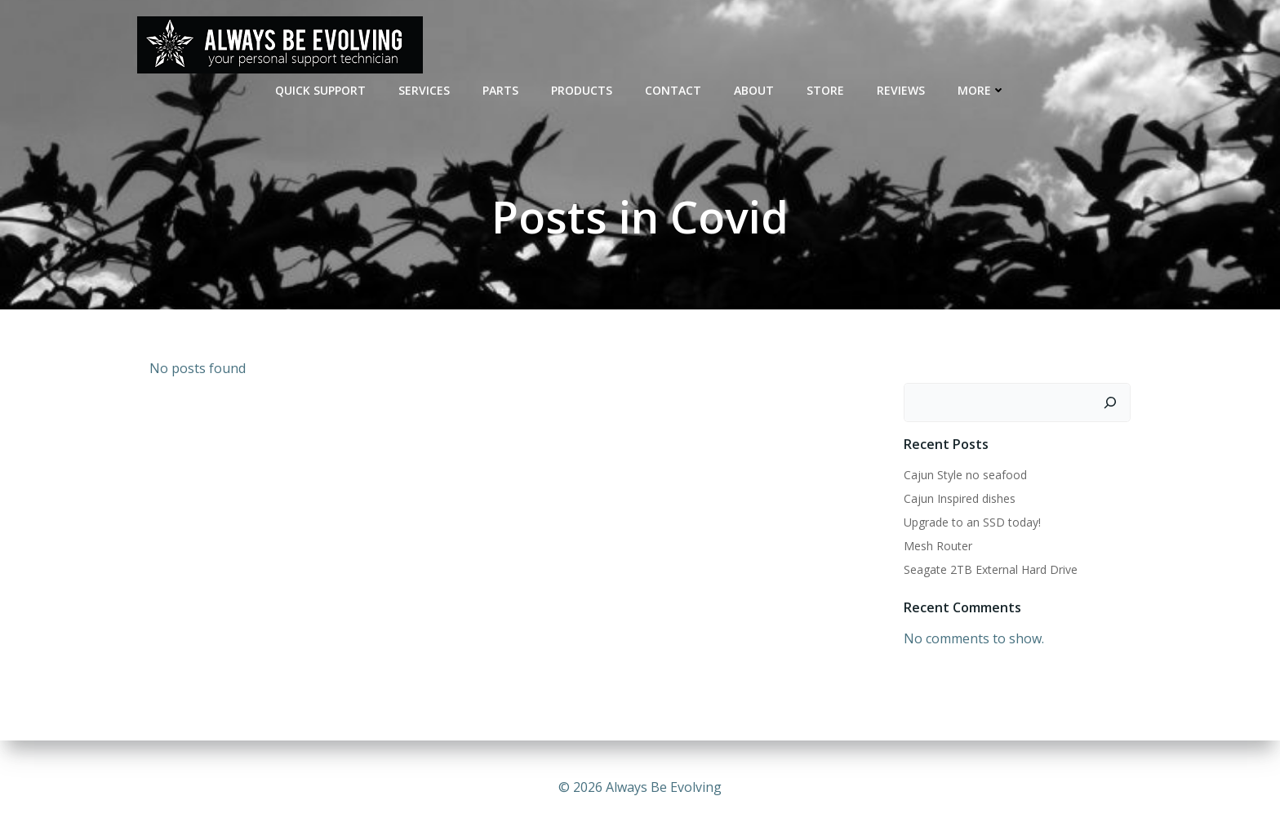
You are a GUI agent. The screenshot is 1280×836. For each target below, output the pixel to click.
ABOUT (754, 90)
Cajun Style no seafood (965, 474)
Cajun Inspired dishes (960, 498)
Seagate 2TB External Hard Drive (991, 569)
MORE (982, 90)
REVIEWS (901, 90)
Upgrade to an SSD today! (972, 522)
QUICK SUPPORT (320, 90)
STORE (825, 90)
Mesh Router (938, 546)
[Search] (1110, 402)
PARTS (500, 90)
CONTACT (673, 90)
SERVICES (424, 90)
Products (581, 90)
